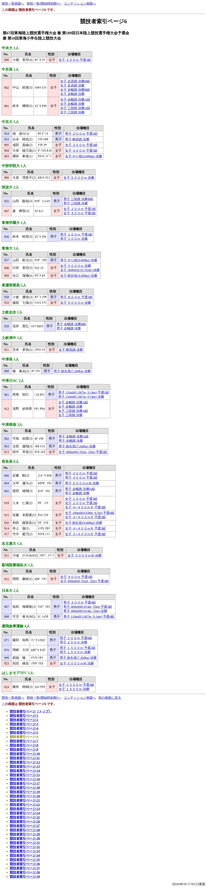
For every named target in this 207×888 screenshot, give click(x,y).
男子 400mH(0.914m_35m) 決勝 (85, 611)
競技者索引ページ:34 (25, 855)
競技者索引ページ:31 (25, 842)
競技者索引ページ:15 (25, 775)
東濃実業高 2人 (14, 285)
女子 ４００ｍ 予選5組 (81, 150)
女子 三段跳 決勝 (72, 112)
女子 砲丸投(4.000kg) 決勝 (78, 275)
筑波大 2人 (10, 187)
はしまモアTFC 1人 (18, 673)
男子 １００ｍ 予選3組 (76, 234)
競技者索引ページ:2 (24, 720)
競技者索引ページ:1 (24, 715)
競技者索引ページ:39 (25, 876)
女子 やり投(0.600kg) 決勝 (83, 156)
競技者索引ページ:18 (25, 787)
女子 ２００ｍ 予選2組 (81, 503)
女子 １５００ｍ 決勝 (74, 689)
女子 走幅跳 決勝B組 (75, 89)
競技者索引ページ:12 (25, 762)
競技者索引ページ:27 (25, 825)
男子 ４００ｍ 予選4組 (79, 602)
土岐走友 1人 (12, 312)
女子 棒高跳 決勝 (71, 349)
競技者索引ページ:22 (25, 804)
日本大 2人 (10, 591)
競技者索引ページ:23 (25, 809)
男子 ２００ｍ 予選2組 (81, 473)
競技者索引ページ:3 (24, 724)
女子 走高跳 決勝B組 (75, 81)
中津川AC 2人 (13, 381)
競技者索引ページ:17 (25, 783)
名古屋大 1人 (12, 544)
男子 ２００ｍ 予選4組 (76, 638)
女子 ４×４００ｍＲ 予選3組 (85, 507)
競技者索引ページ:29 (25, 834)
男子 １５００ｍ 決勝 (75, 652)
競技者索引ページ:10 (25, 753)
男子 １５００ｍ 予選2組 (77, 648)
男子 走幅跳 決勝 (69, 328)
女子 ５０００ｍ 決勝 (78, 177)
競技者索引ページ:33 (25, 851)
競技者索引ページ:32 (25, 847)
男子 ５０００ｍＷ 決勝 (82, 483)
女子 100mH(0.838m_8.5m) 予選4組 (89, 513)
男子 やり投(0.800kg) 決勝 (78, 260)
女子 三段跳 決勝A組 (75, 108)
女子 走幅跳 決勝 (72, 94)
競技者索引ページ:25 (25, 817)
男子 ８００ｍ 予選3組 (76, 297)
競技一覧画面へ (13, 3)
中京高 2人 (10, 69)
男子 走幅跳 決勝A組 (74, 436)
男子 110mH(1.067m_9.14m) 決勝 (81, 396)
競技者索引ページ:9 (24, 749)
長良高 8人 (10, 462)
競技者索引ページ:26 (25, 821)
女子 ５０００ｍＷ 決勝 (84, 555)
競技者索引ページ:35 (25, 859)
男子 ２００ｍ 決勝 (73, 642)
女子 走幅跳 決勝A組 (75, 99)
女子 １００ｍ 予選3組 (81, 498)
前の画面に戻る (109, 697)
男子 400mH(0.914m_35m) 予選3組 (87, 606)
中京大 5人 (10, 122)
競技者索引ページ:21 (25, 800)
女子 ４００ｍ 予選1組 (76, 577)
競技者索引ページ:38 (25, 872)
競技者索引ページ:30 (25, 838)
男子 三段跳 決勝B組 (78, 199)
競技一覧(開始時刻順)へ (44, 3)
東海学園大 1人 (14, 223)
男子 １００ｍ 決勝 (74, 238)
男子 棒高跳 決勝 (77, 139)
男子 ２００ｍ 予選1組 (81, 133)
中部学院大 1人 (14, 166)
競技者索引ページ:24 (25, 813)
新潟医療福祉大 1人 (18, 565)
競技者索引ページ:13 (25, 766)
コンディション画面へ (80, 3)
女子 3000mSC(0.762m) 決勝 (80, 270)
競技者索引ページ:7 (24, 741)
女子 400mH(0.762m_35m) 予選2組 (83, 452)
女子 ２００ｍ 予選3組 (81, 145)
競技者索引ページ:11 (25, 758)
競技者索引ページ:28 (25, 830)
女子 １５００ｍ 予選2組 (76, 684)
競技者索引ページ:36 (25, 864)
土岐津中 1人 (12, 338)
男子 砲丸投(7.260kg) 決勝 (72, 371)
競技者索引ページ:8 (24, 745)
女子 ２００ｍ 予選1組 (79, 209)
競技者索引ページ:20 (25, 796)
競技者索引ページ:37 (25, 868)
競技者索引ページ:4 (24, 728)
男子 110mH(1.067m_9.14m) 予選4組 (88, 616)
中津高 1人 (10, 359)
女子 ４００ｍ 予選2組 (79, 213)
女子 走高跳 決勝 (72, 85)
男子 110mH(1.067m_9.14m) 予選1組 (83, 392)
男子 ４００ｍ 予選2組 (81, 477)
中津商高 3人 (12, 425)
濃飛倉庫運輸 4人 (16, 626)
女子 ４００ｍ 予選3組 (75, 60)
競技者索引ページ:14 (25, 770)
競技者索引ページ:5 (24, 732)
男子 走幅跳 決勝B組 (71, 324)
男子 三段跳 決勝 (75, 203)
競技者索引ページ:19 (25, 792)
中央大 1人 (10, 48)
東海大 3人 (10, 248)
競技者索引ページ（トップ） (31, 711)
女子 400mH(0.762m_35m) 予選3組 (84, 581)
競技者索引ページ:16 (25, 779)
